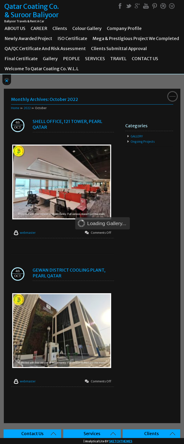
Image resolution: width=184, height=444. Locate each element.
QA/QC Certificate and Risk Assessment (45, 48)
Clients (59, 28)
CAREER (39, 28)
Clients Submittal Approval (119, 48)
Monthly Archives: (44, 99)
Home (15, 108)
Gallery (50, 58)
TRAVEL (118, 58)
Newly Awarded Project (28, 38)
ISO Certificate (72, 38)
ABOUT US (15, 28)
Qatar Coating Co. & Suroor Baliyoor (31, 10)
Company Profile (124, 28)
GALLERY (137, 136)
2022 (27, 108)
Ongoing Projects (143, 141)
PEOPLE (71, 58)
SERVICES (95, 58)
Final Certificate (21, 58)
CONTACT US (145, 58)
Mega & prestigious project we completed (135, 38)
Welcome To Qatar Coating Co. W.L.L (42, 68)
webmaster (28, 232)
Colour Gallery (87, 28)
